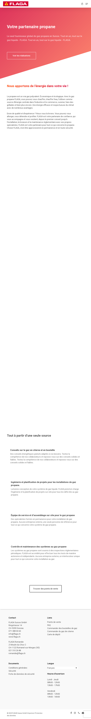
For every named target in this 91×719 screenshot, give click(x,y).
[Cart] (82, 3)
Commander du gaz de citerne (60, 631)
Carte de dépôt (53, 634)
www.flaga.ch (14, 637)
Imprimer (31, 713)
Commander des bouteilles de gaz (62, 628)
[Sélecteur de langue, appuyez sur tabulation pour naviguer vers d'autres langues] (62, 668)
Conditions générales (18, 668)
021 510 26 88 (15, 650)
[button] (86, 4)
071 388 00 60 (15, 631)
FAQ (49, 625)
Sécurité (12, 671)
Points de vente (54, 622)
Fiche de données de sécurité (21, 674)
